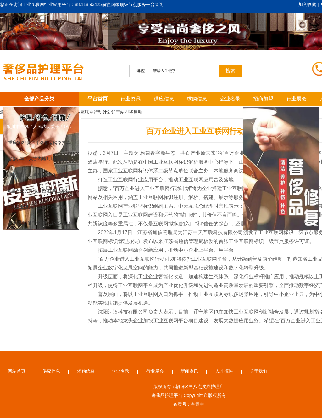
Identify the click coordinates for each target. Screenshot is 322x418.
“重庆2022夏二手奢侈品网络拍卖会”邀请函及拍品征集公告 (41, 142)
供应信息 (164, 98)
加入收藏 (307, 4)
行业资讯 (130, 98)
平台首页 (97, 98)
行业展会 (296, 98)
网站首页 (16, 371)
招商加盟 (263, 98)
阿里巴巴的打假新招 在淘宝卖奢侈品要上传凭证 (41, 190)
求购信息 (197, 98)
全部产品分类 (39, 98)
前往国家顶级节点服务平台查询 (133, 4)
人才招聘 (224, 371)
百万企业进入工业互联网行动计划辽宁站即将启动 (93, 112)
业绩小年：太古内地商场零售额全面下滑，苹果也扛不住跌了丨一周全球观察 (41, 158)
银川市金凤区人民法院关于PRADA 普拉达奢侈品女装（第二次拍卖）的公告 (41, 126)
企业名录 (230, 98)
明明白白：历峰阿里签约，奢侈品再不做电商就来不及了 (41, 174)
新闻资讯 (189, 371)
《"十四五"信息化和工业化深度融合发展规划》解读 (41, 222)
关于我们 (258, 371)
